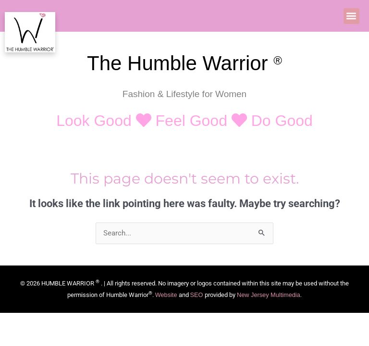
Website (166, 294)
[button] (351, 16)
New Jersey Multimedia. (269, 294)
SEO (197, 294)
